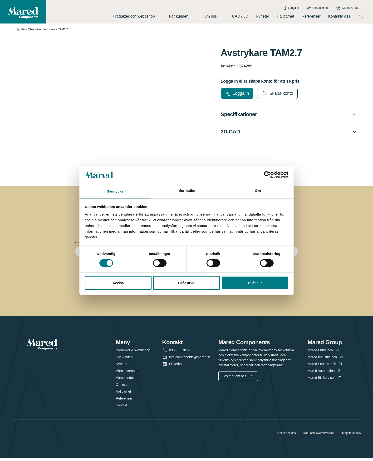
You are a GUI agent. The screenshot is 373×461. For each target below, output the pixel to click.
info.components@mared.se (190, 360)
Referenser (311, 17)
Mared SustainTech (325, 367)
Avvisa (118, 283)
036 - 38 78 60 (180, 353)
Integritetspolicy (351, 436)
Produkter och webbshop (137, 17)
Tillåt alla (255, 283)
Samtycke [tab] (115, 191)
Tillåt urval (187, 283)
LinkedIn (175, 367)
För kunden (182, 17)
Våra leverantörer (129, 374)
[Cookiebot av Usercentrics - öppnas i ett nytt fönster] (267, 174)
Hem (24, 32)
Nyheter (262, 17)
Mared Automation (325, 374)
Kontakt (121, 408)
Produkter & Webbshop (133, 353)
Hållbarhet (285, 17)
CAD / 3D (240, 17)
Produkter (35, 32)
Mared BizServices (325, 380)
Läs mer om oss (237, 379)
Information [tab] (186, 190)
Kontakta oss (339, 17)
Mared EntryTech (324, 353)
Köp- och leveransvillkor (318, 436)
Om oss (214, 17)
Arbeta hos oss (286, 436)
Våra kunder (125, 381)
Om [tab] (258, 190)
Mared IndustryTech (326, 360)
